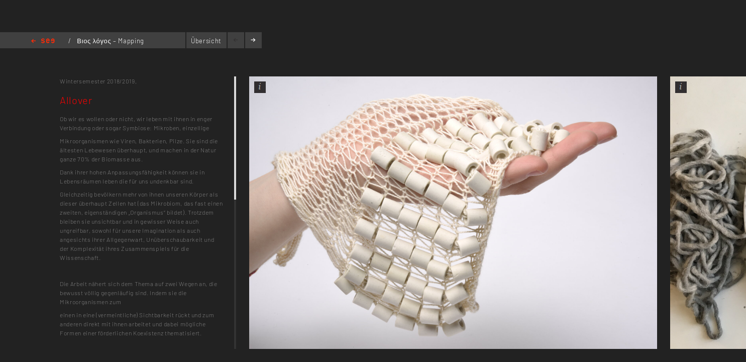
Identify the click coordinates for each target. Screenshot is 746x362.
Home (43, 41)
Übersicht (206, 41)
